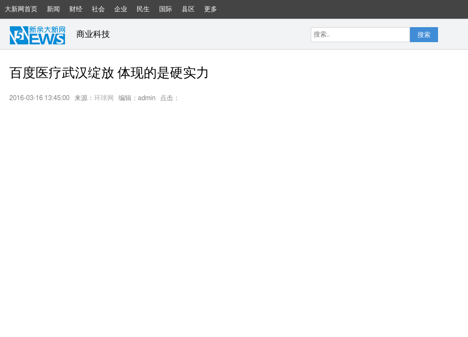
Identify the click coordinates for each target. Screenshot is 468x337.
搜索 (424, 35)
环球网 (104, 98)
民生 (143, 9)
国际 (165, 9)
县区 (188, 9)
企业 (120, 9)
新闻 (53, 9)
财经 (75, 9)
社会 (98, 9)
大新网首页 (21, 9)
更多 (215, 12)
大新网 (37, 35)
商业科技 (93, 34)
